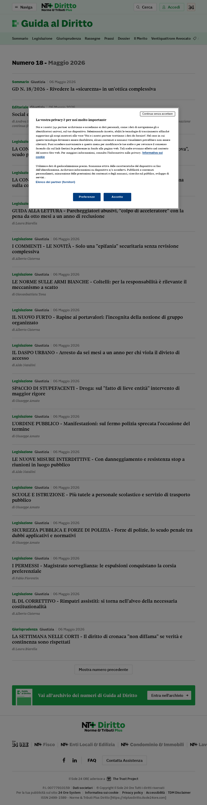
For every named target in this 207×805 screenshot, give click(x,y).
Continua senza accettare (157, 113)
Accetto (117, 196)
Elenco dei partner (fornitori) (55, 182)
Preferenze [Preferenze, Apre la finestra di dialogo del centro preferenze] (87, 196)
